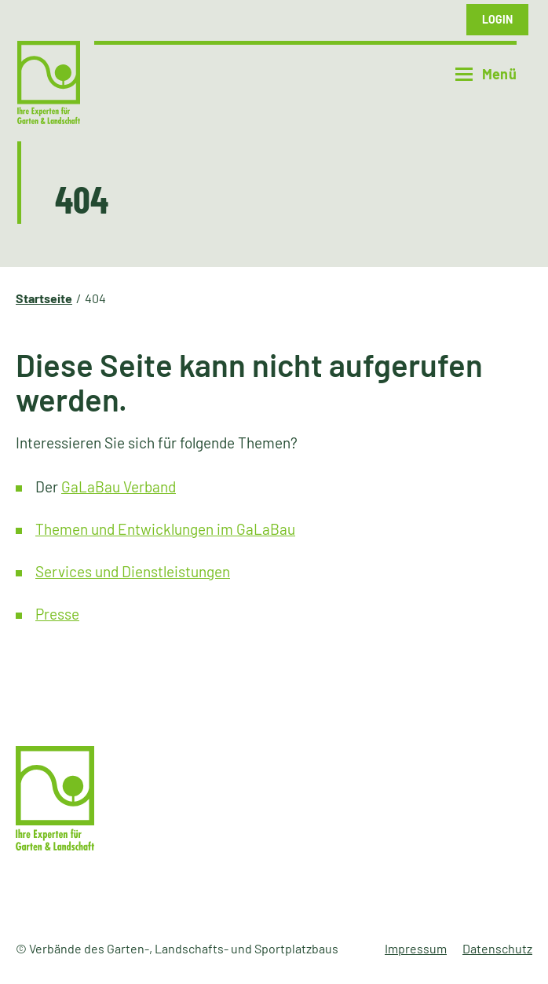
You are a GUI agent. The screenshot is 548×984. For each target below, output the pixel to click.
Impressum (416, 948)
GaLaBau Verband (118, 486)
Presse (57, 614)
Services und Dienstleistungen (132, 571)
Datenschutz (497, 948)
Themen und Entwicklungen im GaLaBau (165, 529)
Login (497, 19)
